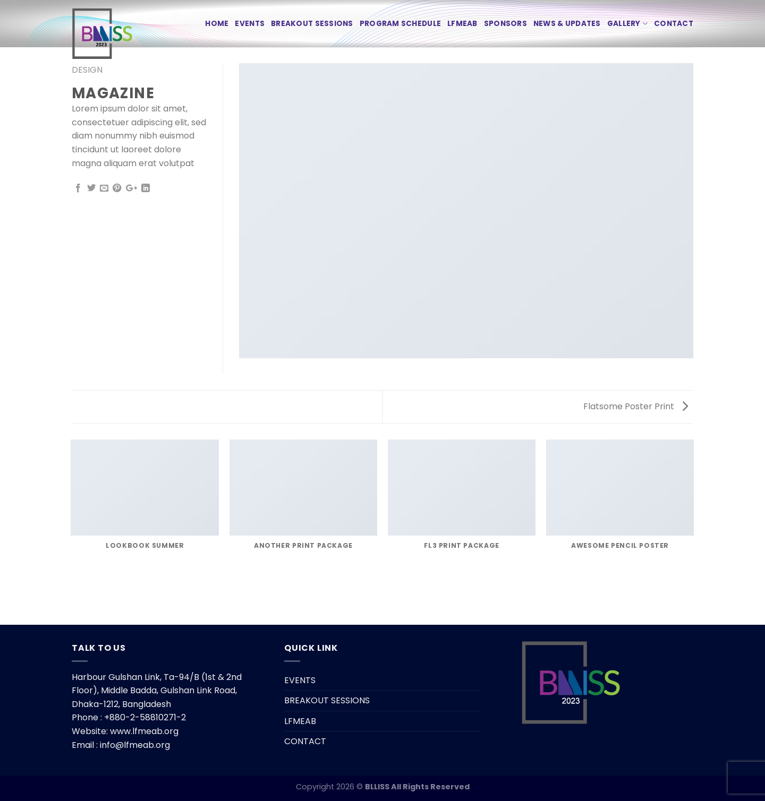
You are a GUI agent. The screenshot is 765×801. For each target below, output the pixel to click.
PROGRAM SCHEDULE (400, 24)
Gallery (627, 24)
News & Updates (567, 24)
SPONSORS (505, 24)
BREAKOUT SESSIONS (312, 24)
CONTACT (673, 24)
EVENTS (250, 24)
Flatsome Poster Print (635, 406)
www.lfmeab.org (144, 731)
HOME (216, 24)
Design (87, 70)
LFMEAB (462, 24)
